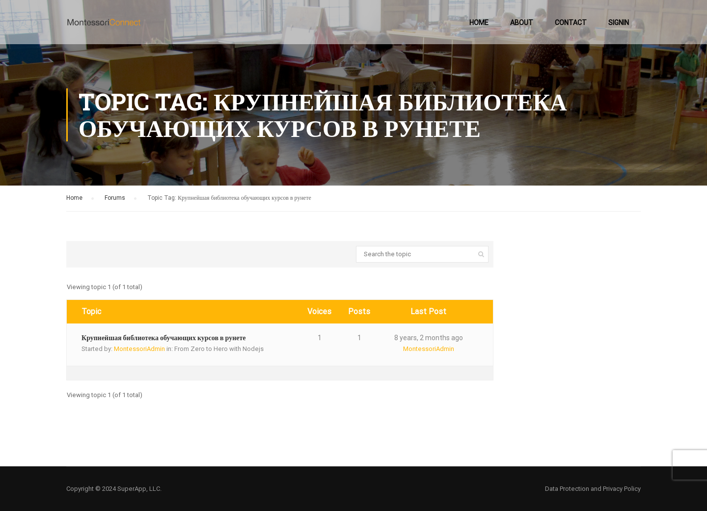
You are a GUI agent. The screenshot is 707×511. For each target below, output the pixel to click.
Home (479, 23)
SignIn (618, 23)
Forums (115, 197)
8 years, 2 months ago (428, 338)
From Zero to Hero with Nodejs (219, 348)
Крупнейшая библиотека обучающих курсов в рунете (164, 338)
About (521, 23)
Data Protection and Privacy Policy (593, 488)
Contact (571, 23)
